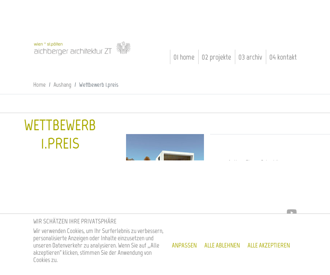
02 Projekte (216, 56)
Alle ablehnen (222, 245)
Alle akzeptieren (268, 245)
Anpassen (184, 245)
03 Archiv (250, 56)
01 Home (183, 56)
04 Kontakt (283, 56)
